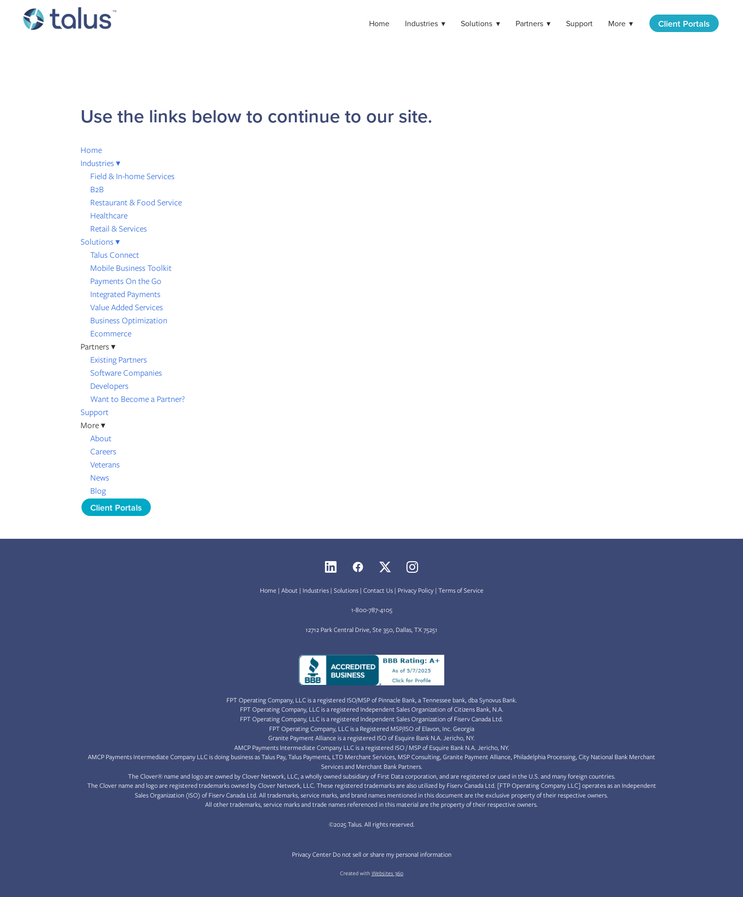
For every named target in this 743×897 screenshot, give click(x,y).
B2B (97, 189)
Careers (103, 451)
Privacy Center (311, 854)
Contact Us (378, 590)
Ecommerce (110, 333)
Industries (425, 23)
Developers (109, 386)
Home (379, 23)
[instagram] (412, 567)
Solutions (480, 23)
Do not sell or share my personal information (392, 854)
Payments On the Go (126, 281)
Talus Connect (114, 255)
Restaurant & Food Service (136, 202)
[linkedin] (330, 567)
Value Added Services (126, 307)
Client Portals (684, 23)
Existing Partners (118, 359)
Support (579, 23)
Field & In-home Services (132, 176)
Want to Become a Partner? (137, 399)
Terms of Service (461, 590)
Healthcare (109, 215)
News (99, 477)
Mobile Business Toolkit (131, 268)
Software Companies (126, 373)
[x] (385, 567)
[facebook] (358, 567)
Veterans (105, 464)
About (101, 438)
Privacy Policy (416, 590)
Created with (372, 873)
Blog (98, 491)
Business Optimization (128, 320)
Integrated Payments (125, 294)
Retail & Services (118, 228)
